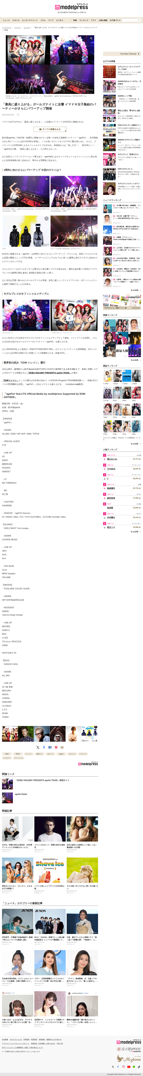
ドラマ (93, 20)
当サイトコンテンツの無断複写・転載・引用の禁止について (22, 1047)
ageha (61, 754)
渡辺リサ (111, 527)
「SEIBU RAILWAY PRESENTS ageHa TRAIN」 (49, 373)
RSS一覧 (60, 1043)
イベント (29, 754)
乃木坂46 (111, 469)
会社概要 (5, 1039)
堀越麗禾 (111, 488)
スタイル (15, 20)
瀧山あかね (112, 459)
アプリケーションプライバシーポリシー (15, 1043)
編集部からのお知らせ (54, 1039)
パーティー (83, 754)
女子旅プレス (115, 20)
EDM (7, 754)
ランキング (83, 20)
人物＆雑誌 (103, 20)
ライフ (51, 20)
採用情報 (42, 1039)
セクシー (50, 754)
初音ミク (40, 754)
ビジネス (59, 20)
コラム (43, 20)
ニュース (6, 20)
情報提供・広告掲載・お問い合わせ (43, 1043)
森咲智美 (111, 498)
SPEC (18, 754)
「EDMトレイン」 (10, 380)
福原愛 (110, 508)
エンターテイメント (30, 20)
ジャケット (72, 754)
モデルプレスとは (16, 1039)
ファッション (18, 758)
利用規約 (26, 1039)
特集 (75, 20)
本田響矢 (111, 517)
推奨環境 (34, 1039)
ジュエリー (7, 758)
